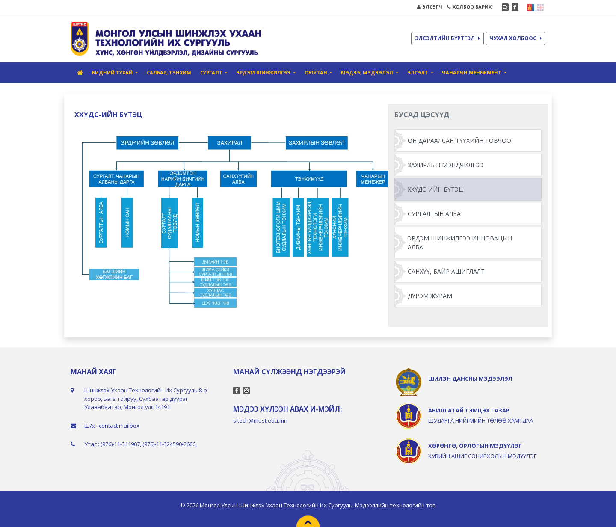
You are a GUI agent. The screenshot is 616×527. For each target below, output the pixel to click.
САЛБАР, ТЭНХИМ (169, 72)
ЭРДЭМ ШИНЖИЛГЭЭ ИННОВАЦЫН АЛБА (460, 242)
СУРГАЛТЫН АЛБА (434, 214)
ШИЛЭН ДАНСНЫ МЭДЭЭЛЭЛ (470, 378)
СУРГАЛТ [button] (212, 72)
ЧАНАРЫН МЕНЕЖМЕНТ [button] (472, 72)
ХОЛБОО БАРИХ (469, 6)
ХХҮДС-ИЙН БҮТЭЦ (435, 189)
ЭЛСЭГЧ (429, 6)
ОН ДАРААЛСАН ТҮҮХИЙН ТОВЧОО (459, 140)
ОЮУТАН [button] (317, 72)
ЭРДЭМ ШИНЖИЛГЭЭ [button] (264, 72)
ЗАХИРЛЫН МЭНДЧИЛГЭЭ (445, 165)
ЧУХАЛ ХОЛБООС (515, 38)
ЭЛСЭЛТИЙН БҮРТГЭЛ (447, 38)
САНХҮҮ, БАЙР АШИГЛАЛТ (446, 271)
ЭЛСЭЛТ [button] (418, 72)
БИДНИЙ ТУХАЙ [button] (113, 72)
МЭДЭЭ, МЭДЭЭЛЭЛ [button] (367, 72)
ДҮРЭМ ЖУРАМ (430, 296)
